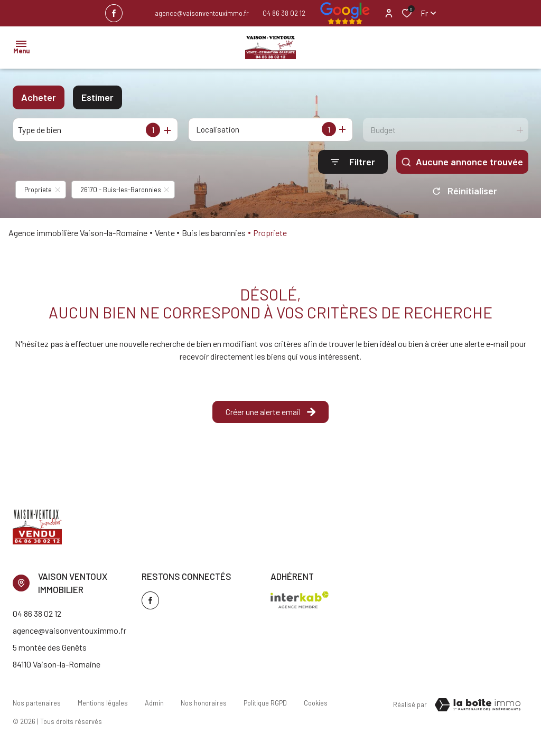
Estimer (97, 97)
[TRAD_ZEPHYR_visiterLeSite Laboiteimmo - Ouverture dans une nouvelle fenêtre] (477, 705)
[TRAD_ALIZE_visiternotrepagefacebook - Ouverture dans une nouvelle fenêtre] (114, 13)
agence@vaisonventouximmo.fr (202, 13)
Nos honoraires (204, 703)
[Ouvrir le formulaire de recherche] (353, 162)
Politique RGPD (265, 703)
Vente (165, 233)
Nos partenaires (37, 703)
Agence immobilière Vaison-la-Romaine (77, 233)
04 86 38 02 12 (284, 13)
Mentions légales (103, 703)
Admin (154, 703)
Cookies (316, 703)
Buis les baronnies (214, 233)
